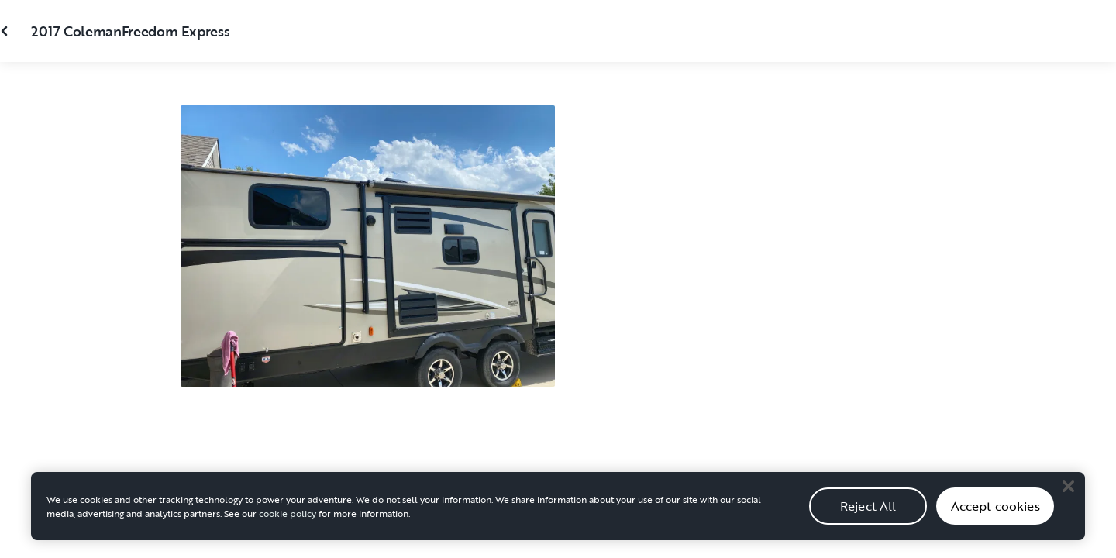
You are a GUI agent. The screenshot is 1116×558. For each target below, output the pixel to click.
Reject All (868, 523)
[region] (558, 524)
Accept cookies (995, 523)
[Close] (1068, 504)
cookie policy (287, 531)
